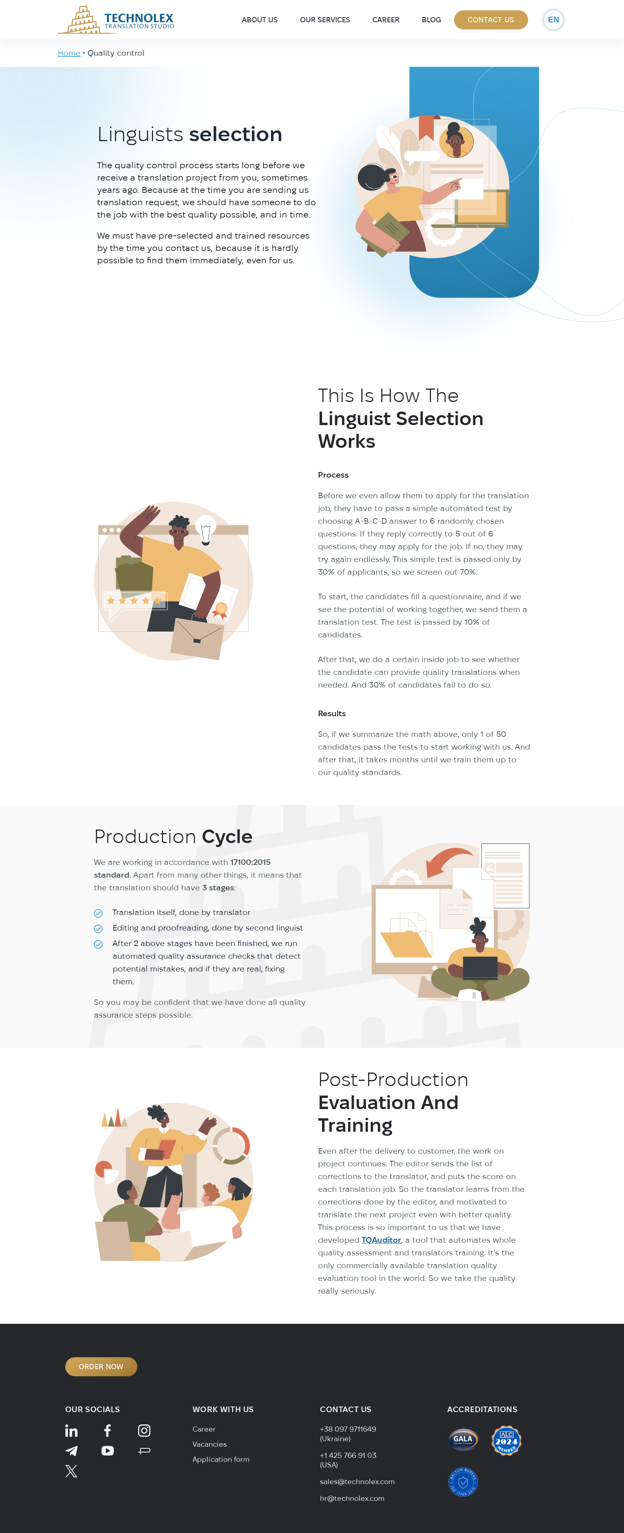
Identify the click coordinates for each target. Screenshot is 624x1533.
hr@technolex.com (352, 1498)
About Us (260, 20)
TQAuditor (381, 1277)
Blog (431, 20)
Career (386, 20)
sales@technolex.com (357, 1481)
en (553, 19)
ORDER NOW (101, 1366)
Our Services (325, 20)
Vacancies (210, 1444)
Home (69, 52)
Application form (221, 1459)
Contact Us (491, 20)
